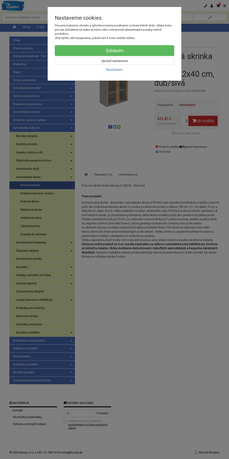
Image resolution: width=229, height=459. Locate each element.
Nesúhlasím (114, 69)
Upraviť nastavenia (114, 61)
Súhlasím (114, 50)
